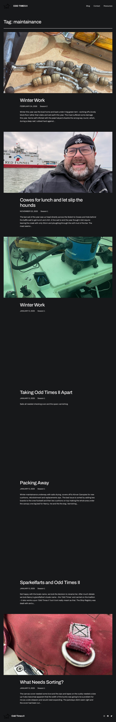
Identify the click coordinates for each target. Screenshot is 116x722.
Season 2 (43, 106)
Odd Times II (20, 6)
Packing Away (34, 482)
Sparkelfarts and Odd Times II (50, 582)
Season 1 (44, 211)
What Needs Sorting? (42, 682)
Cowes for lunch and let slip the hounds (51, 202)
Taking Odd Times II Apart (46, 392)
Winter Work (32, 100)
